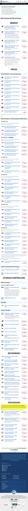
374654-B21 (25, 348)
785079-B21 (25, 142)
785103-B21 (25, 126)
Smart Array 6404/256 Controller (11, 324)
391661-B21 (25, 367)
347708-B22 (25, 84)
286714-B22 (25, 95)
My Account (4, 475)
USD (22, 1)
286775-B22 (25, 106)
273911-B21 (25, 344)
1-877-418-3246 (14, 501)
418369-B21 (25, 220)
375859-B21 (25, 251)
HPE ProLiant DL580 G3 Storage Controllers (9, 11)
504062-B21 (25, 209)
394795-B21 (25, 382)
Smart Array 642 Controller (10, 331)
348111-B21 (25, 424)
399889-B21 (25, 411)
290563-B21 (25, 397)
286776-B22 (25, 99)
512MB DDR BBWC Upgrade (10, 297)
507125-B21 (25, 200)
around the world (15, 460)
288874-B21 (25, 340)
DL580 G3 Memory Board (9, 57)
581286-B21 (25, 186)
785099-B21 (25, 133)
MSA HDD (4, 469)
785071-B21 (25, 153)
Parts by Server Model (6, 465)
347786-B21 (25, 305)
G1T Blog (3, 488)
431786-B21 (25, 269)
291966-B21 (25, 328)
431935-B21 (25, 216)
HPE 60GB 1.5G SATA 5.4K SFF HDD (11, 273)
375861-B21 (25, 247)
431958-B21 (25, 240)
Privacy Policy (4, 487)
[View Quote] (18, 1)
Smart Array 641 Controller (10, 328)
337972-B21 (25, 287)
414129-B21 (25, 391)
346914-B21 (25, 313)
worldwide (20, 3)
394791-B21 (25, 378)
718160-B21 (25, 179)
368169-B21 (25, 363)
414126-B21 (25, 386)
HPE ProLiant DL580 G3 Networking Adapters (9, 12)
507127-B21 (25, 195)
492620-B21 (25, 232)
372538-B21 (25, 297)
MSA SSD (4, 470)
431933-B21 (25, 224)
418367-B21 (25, 236)
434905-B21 (25, 356)
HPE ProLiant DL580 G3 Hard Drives (7, 10)
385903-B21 (25, 435)
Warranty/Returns (16, 478)
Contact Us (4, 484)
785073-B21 (25, 149)
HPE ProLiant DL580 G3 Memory (7, 8)
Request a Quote (16, 475)
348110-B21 (25, 428)
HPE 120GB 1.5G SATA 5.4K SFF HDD (11, 269)
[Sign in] (20, 1)
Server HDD (5, 466)
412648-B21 (25, 371)
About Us (3, 483)
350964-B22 (25, 80)
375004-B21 (25, 31)
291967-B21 (25, 331)
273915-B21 (25, 320)
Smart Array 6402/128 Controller (11, 320)
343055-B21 (25, 51)
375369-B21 (25, 439)
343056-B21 (25, 45)
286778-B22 (25, 91)
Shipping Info (4, 478)
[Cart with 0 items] (24, 1)
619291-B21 (25, 183)
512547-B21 (25, 165)
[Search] (16, 1)
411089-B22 (25, 76)
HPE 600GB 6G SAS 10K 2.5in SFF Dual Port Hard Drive (11, 188)
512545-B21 (25, 170)
